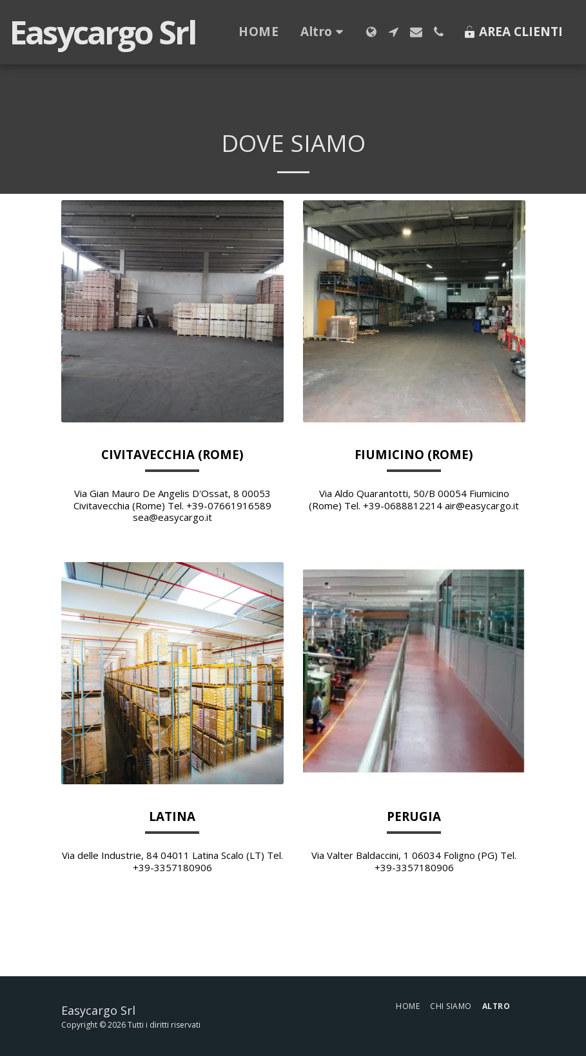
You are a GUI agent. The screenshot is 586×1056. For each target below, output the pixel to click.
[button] (393, 32)
